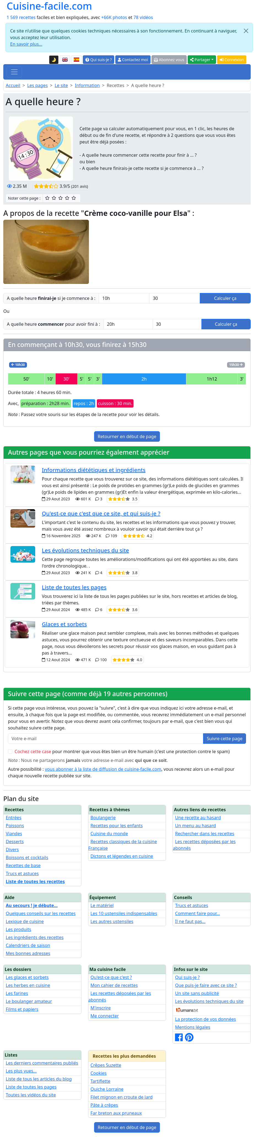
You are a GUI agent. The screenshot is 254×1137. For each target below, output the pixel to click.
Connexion (232, 59)
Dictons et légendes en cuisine (122, 856)
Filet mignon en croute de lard (122, 1097)
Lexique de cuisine (25, 921)
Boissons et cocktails (27, 857)
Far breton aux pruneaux (116, 1113)
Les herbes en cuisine (28, 985)
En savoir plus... (26, 44)
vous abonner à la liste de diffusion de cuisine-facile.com (103, 769)
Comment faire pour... (197, 913)
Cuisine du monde (109, 834)
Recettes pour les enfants (117, 826)
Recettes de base (23, 865)
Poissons (15, 826)
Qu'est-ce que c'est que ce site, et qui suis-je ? (101, 513)
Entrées (13, 818)
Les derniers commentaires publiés (42, 1063)
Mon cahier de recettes (114, 985)
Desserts (15, 841)
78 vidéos (143, 17)
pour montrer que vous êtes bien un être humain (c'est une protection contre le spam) (122, 751)
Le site (61, 85)
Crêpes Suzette (106, 1065)
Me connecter (105, 1016)
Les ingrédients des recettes (35, 937)
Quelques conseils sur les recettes (41, 913)
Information (87, 85)
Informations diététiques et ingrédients (94, 470)
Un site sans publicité (197, 993)
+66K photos (114, 17)
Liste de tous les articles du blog (39, 1079)
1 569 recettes (21, 17)
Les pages (37, 85)
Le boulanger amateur (29, 1001)
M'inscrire (101, 1008)
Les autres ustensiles (112, 921)
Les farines (17, 993)
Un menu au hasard (195, 826)
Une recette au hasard (198, 818)
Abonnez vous (169, 59)
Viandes (14, 834)
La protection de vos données (205, 1019)
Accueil (13, 85)
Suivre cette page (224, 739)
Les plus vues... (21, 1071)
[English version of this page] (65, 59)
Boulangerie (103, 818)
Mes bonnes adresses (28, 953)
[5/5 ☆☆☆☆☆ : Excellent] (74, 198)
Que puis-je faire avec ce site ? (206, 985)
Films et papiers (22, 1009)
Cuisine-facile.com (49, 6)
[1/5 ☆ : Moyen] (47, 198)
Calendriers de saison (28, 945)
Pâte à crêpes (104, 1105)
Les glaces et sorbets (27, 977)
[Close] (246, 31)
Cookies (99, 1073)
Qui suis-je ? (98, 59)
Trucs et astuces (22, 873)
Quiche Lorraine (107, 1089)
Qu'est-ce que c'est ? (111, 977)
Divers (12, 849)
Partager (200, 59)
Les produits (18, 929)
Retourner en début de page (127, 436)
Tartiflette (100, 1081)
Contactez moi (133, 59)
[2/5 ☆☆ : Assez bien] (54, 198)
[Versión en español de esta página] (76, 59)
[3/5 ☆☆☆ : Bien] (60, 198)
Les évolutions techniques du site (85, 550)
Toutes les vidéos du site (31, 1095)
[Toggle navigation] (14, 71)
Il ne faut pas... (190, 921)
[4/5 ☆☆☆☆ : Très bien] (67, 198)
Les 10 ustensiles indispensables (124, 913)
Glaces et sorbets (64, 624)
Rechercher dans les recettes (204, 834)
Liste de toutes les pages (74, 587)
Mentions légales (192, 1027)
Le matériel (102, 905)
